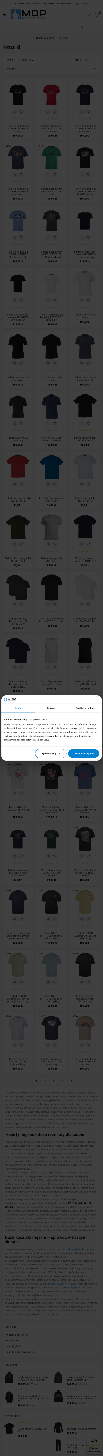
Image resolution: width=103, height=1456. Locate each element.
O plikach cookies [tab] (85, 708)
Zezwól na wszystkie (83, 753)
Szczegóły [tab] (51, 708)
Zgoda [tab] (18, 708)
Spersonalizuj (51, 753)
